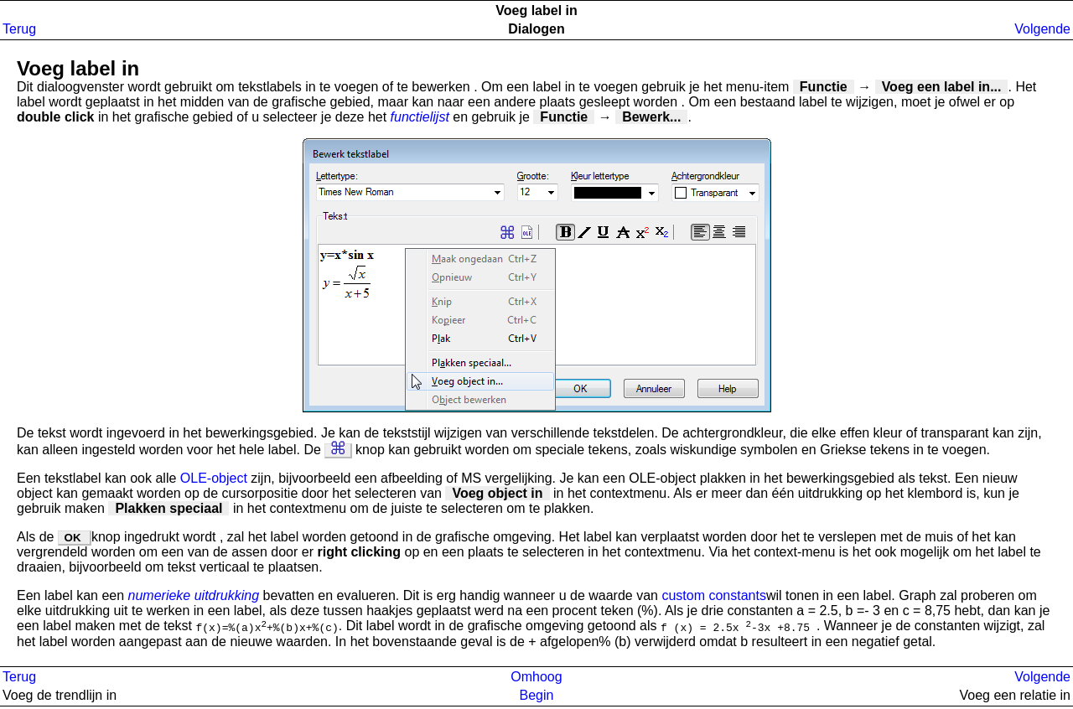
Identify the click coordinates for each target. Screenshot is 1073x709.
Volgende (1042, 29)
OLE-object (215, 478)
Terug (19, 29)
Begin (537, 698)
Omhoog (536, 679)
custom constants (713, 595)
